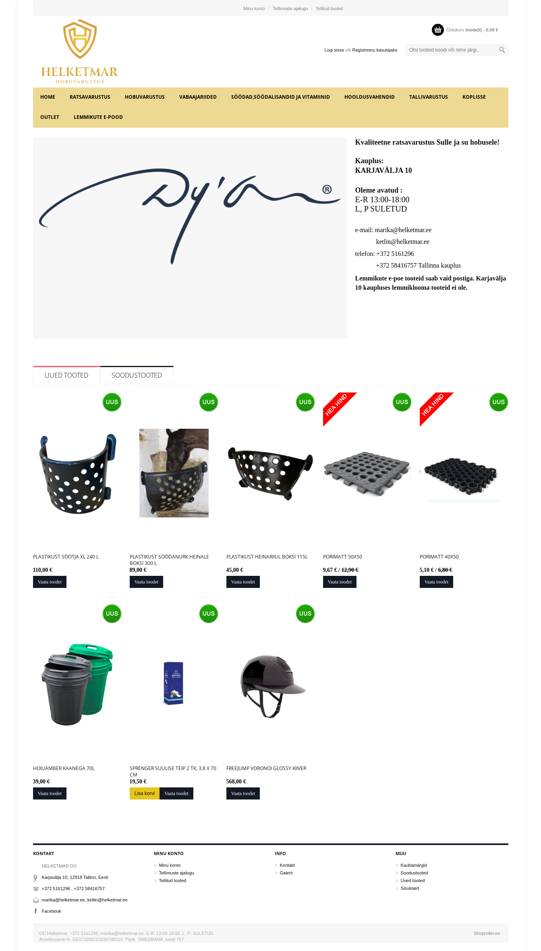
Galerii (286, 872)
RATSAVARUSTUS (90, 96)
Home (47, 96)
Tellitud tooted (329, 8)
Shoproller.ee (487, 933)
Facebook (51, 911)
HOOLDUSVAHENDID (369, 96)
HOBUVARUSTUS (145, 96)
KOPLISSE (474, 96)
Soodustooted (137, 375)
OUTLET (49, 117)
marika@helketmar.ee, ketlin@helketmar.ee (85, 899)
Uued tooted (66, 375)
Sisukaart (410, 888)
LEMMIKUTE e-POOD (98, 117)
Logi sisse (334, 50)
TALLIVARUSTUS (428, 96)
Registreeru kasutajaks (375, 50)
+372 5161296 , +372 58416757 (73, 888)
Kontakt (287, 865)
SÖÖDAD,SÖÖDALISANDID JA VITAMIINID (280, 96)
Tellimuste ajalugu (290, 8)
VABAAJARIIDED (198, 96)
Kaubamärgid (414, 865)
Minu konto (254, 8)
